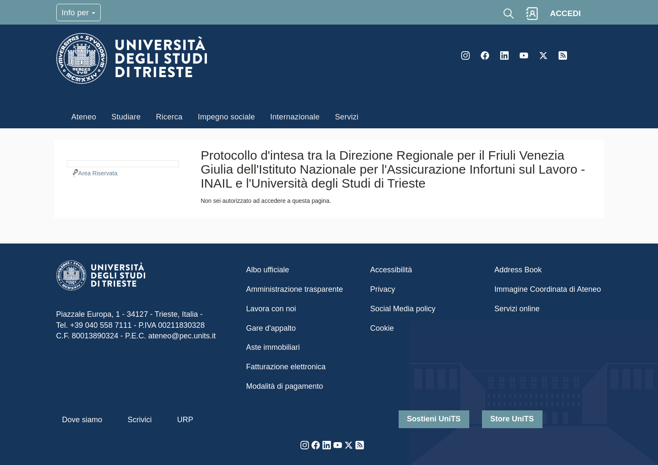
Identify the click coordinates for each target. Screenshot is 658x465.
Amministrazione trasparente (294, 289)
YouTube (523, 55)
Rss (562, 55)
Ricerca (169, 117)
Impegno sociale (226, 117)
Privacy (382, 289)
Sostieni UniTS (434, 419)
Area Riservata (98, 173)
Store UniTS (512, 419)
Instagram (465, 55)
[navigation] (123, 162)
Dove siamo (82, 419)
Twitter (543, 55)
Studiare (125, 117)
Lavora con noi (271, 308)
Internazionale (295, 117)
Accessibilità (391, 270)
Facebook (484, 55)
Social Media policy (402, 308)
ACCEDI (565, 13)
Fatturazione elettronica (286, 367)
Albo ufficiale (267, 270)
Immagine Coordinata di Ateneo (547, 289)
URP (185, 419)
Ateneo (84, 117)
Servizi (346, 117)
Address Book (518, 270)
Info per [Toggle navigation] (79, 12)
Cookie (382, 328)
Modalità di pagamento (284, 386)
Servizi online (517, 308)
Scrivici (140, 419)
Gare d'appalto (271, 328)
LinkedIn (504, 55)
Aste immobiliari (273, 347)
